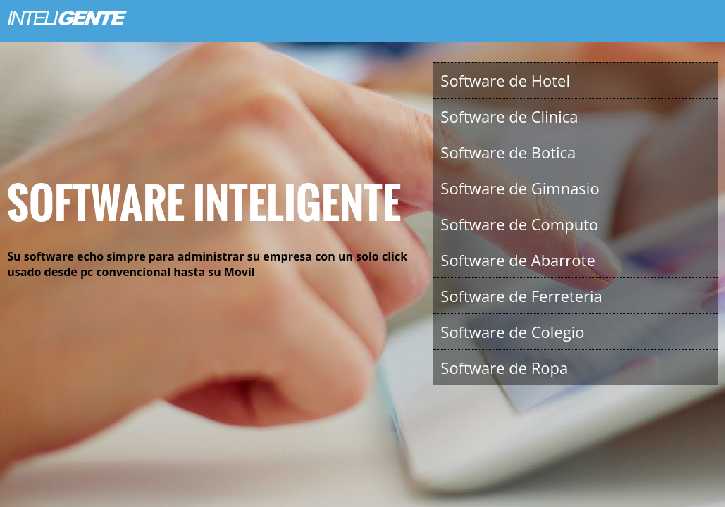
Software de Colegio (512, 331)
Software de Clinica (509, 116)
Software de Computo (519, 223)
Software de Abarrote (517, 259)
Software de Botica (508, 152)
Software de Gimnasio (519, 188)
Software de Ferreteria (521, 295)
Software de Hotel (505, 80)
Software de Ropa (504, 367)
